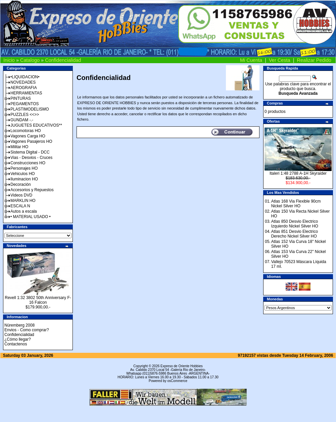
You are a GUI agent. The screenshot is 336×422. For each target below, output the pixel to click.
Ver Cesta (279, 60)
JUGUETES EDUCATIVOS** (36, 125)
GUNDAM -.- (21, 120)
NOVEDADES (23, 82)
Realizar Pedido (314, 60)
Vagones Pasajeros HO (31, 141)
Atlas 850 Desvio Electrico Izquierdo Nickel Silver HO (294, 223)
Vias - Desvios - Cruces (31, 157)
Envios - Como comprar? (26, 330)
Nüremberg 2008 (19, 325)
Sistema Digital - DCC (30, 152)
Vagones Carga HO (27, 136)
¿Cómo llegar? (17, 339)
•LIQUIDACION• (24, 77)
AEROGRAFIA (23, 87)
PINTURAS (20, 98)
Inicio (9, 60)
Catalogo (30, 60)
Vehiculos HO (22, 173)
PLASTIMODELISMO (29, 109)
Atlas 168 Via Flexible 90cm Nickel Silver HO (296, 203)
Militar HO (19, 146)
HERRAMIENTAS (26, 93)
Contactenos (15, 344)
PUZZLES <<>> (24, 114)
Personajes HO (24, 168)
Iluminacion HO (24, 179)
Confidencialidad (63, 60)
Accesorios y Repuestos (32, 189)
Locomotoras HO (25, 130)
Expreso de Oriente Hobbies (181, 366)
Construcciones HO (27, 163)
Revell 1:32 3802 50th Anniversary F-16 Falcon (38, 300)
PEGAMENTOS (24, 103)
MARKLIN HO (23, 200)
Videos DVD (21, 195)
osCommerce (177, 381)
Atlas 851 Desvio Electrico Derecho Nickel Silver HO (294, 234)
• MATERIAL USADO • (30, 216)
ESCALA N (20, 206)
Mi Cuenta (251, 60)
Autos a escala (23, 211)
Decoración (20, 184)
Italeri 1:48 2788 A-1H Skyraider (298, 173)
